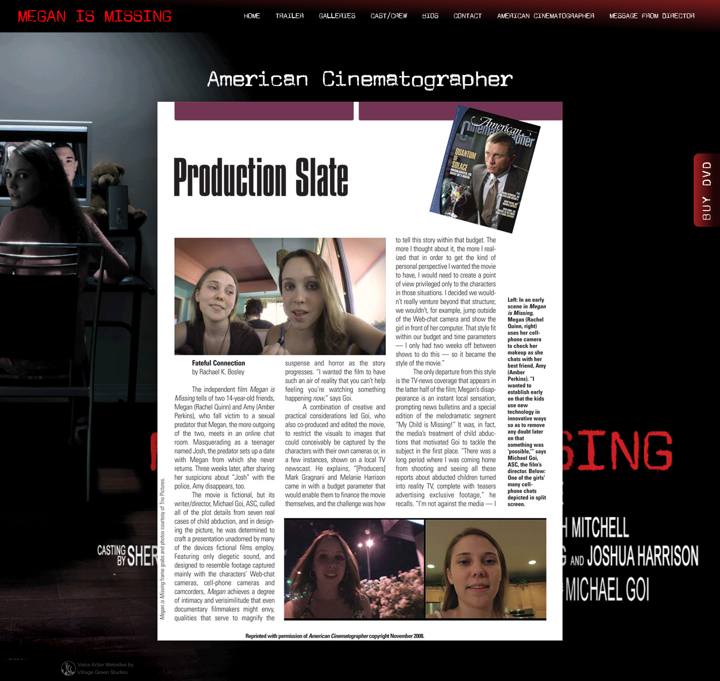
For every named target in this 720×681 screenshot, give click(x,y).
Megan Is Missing (95, 16)
